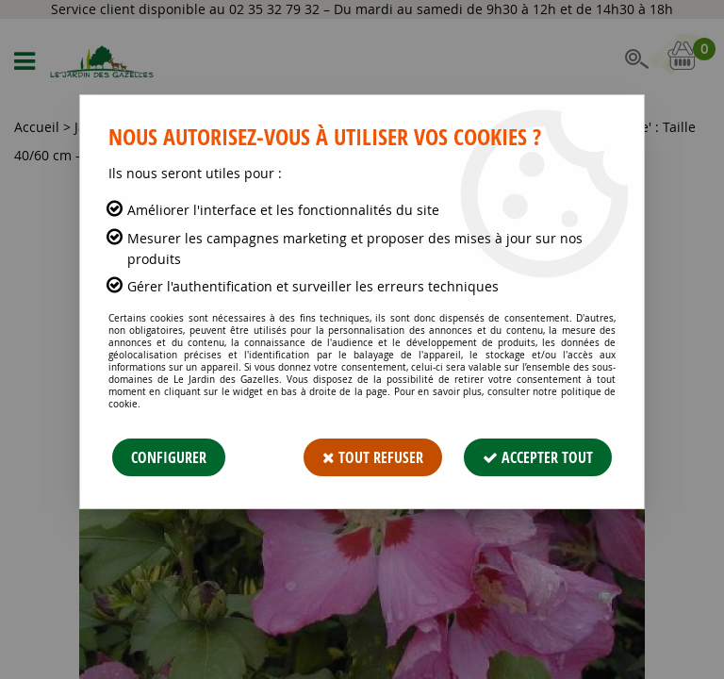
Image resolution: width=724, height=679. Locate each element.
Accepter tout (538, 457)
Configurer (168, 457)
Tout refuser (372, 457)
